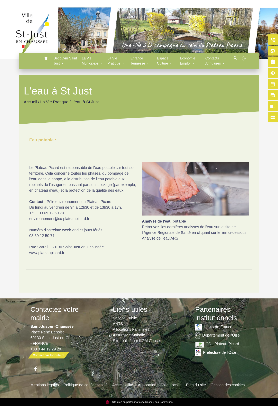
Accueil (30, 102)
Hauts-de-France (213, 327)
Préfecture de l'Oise (215, 352)
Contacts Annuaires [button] (213, 60)
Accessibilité (122, 385)
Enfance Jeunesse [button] (138, 60)
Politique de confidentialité (86, 385)
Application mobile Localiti (159, 385)
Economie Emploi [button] (187, 60)
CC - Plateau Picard (217, 344)
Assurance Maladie (129, 335)
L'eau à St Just (85, 102)
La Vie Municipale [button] (90, 60)
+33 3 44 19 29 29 (46, 349)
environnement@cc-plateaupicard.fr (59, 218)
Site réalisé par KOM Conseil (137, 341)
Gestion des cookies (228, 385)
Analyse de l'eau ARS (160, 238)
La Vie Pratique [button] (114, 60)
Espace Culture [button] (163, 60)
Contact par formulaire (48, 355)
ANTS (118, 324)
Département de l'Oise (217, 335)
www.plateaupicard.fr (46, 253)
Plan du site (196, 385)
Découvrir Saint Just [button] (65, 60)
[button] (46, 59)
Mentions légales (45, 385)
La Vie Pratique (54, 102)
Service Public (125, 318)
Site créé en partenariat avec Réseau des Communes (139, 402)
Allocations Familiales (131, 329)
